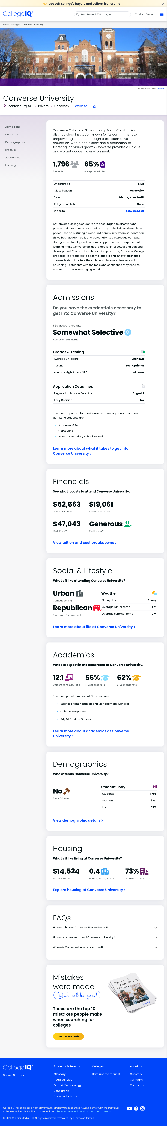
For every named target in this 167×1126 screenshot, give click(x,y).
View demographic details (78, 820)
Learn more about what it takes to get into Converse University (90, 451)
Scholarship (61, 1091)
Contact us (137, 1085)
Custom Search (145, 14)
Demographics (15, 142)
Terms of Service (84, 1118)
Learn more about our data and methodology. (84, 1111)
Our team (136, 1079)
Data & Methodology (67, 1085)
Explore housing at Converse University (89, 889)
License (160, 88)
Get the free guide (68, 1036)
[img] (18, 16)
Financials (11, 134)
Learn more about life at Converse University (94, 626)
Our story (136, 1074)
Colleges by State (65, 1096)
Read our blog (63, 1079)
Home (6, 24)
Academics (12, 157)
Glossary (59, 1074)
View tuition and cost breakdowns (85, 542)
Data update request (106, 1074)
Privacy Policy (64, 1118)
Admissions (12, 127)
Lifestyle (10, 150)
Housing (10, 165)
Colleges (15, 24)
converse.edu (135, 211)
